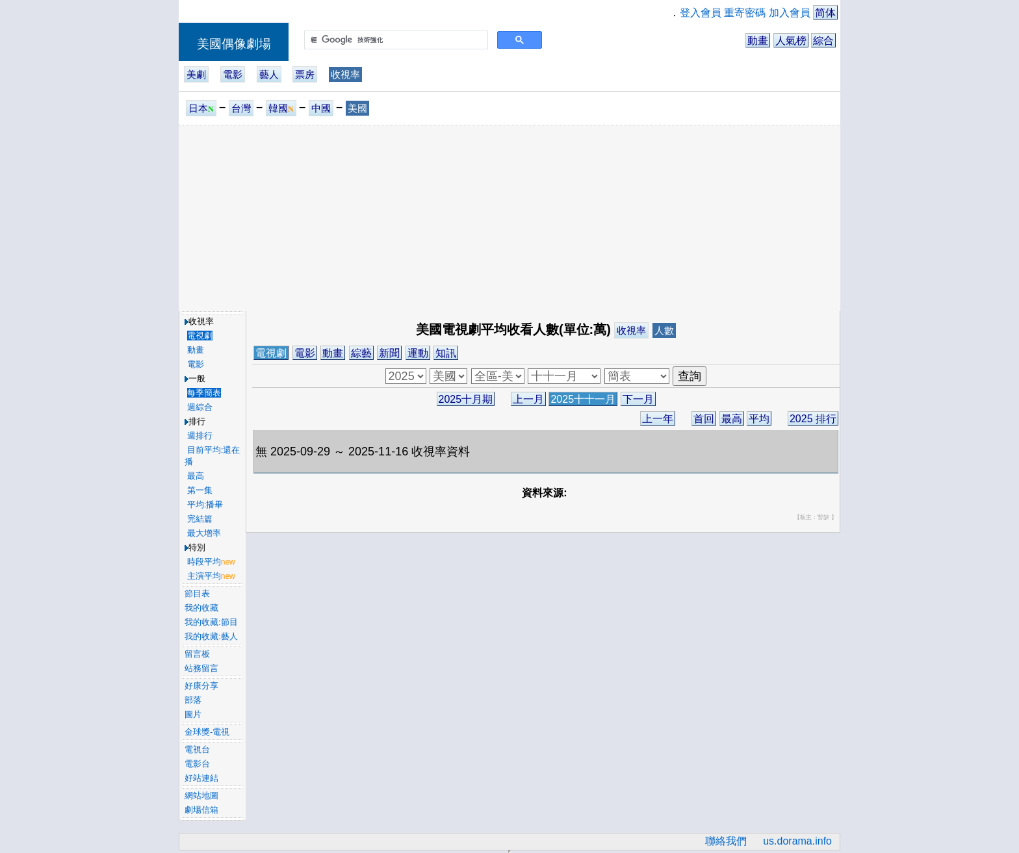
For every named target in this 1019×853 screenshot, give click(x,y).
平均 (759, 418)
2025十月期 (466, 399)
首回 (703, 418)
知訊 (445, 353)
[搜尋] (395, 40)
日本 (201, 108)
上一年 (657, 418)
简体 (825, 12)
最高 (731, 418)
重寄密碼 (745, 12)
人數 (664, 330)
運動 (417, 353)
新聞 (389, 353)
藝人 (269, 74)
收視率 (345, 74)
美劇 (196, 74)
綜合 (823, 40)
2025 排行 (813, 418)
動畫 (757, 40)
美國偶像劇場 (234, 44)
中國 (321, 108)
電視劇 (271, 353)
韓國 (281, 108)
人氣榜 (790, 40)
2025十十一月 (582, 399)
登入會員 (700, 12)
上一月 (528, 399)
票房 (305, 74)
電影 (232, 74)
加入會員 (789, 12)
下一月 (638, 399)
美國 (357, 108)
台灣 (241, 108)
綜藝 (361, 353)
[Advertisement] (509, 218)
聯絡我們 (726, 841)
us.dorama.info (797, 841)
